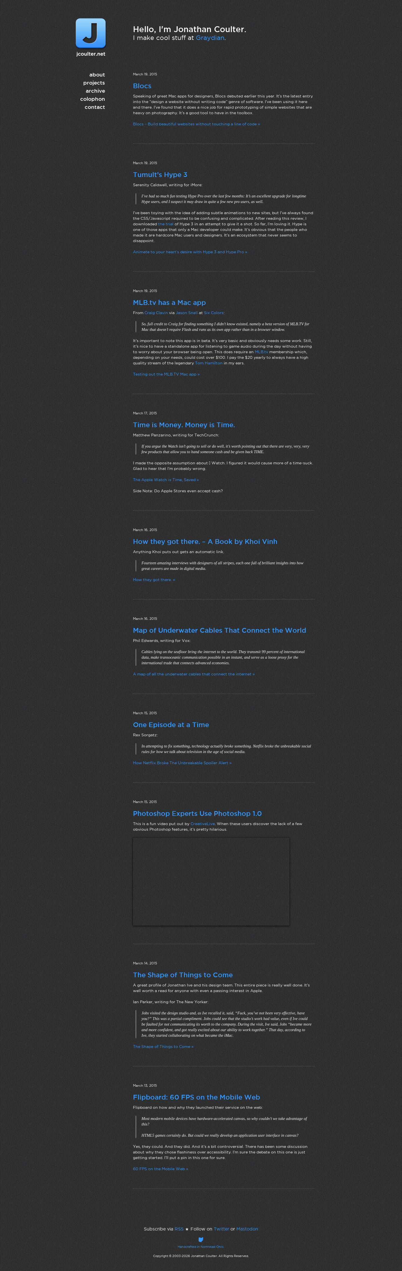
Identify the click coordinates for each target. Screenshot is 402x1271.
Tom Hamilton (209, 363)
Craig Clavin (156, 312)
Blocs (142, 85)
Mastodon (247, 1228)
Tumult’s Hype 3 (160, 174)
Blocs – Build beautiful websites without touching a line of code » (196, 124)
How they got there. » (154, 579)
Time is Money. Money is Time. (184, 424)
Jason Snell (187, 312)
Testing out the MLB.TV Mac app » (166, 374)
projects (94, 83)
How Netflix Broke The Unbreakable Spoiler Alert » (182, 763)
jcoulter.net (91, 37)
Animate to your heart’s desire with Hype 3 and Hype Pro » (190, 252)
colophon (92, 99)
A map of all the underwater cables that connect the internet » (194, 674)
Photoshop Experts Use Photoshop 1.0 (197, 813)
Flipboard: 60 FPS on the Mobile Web (196, 1097)
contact (95, 107)
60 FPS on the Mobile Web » (160, 1169)
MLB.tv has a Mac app (169, 302)
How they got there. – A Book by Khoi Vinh (205, 541)
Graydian (210, 37)
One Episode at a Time (171, 724)
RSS (179, 1228)
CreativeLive (203, 823)
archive (95, 91)
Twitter (221, 1228)
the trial (165, 224)
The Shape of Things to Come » (163, 1046)
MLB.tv (261, 352)
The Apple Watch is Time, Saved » (166, 479)
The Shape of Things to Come (183, 974)
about (97, 74)
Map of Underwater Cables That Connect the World (219, 630)
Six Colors (213, 312)
